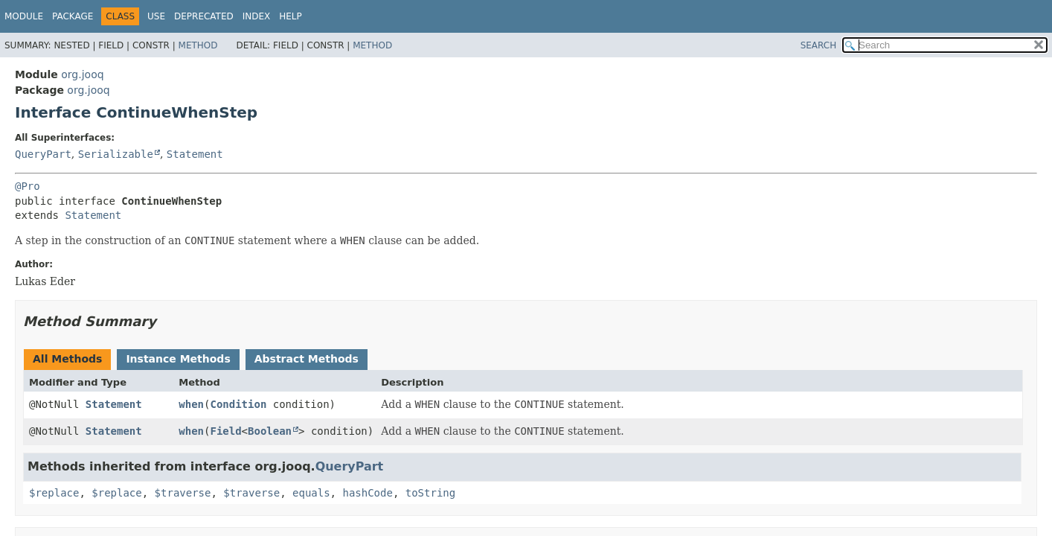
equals (311, 493)
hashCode (367, 493)
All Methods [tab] (67, 359)
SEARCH (819, 45)
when (191, 404)
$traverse (183, 493)
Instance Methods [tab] (178, 359)
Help (290, 16)
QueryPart (43, 154)
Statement (195, 154)
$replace (54, 493)
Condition (238, 404)
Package (72, 16)
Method (198, 45)
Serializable (115, 154)
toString (430, 493)
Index (257, 16)
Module (23, 16)
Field (225, 431)
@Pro (27, 186)
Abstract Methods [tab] (306, 359)
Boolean (270, 431)
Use (156, 16)
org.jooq (82, 74)
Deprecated (204, 16)
